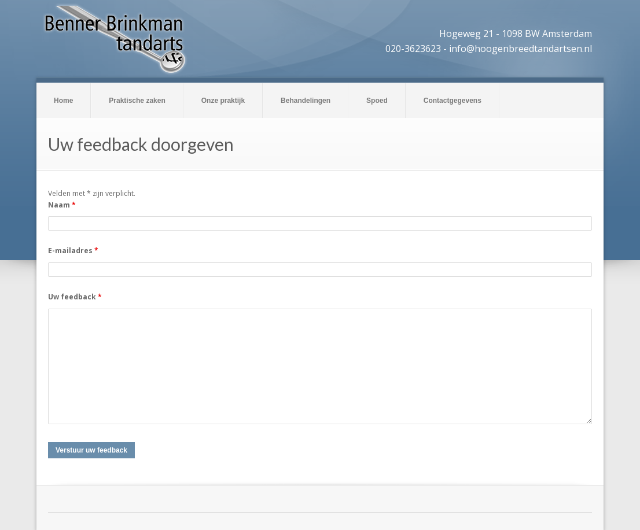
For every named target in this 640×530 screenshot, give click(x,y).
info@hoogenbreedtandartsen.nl (520, 48)
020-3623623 (413, 48)
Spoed (377, 101)
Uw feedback (75, 297)
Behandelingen (305, 101)
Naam (62, 205)
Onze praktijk (223, 101)
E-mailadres (73, 250)
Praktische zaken (137, 101)
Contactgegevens (452, 101)
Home (63, 101)
